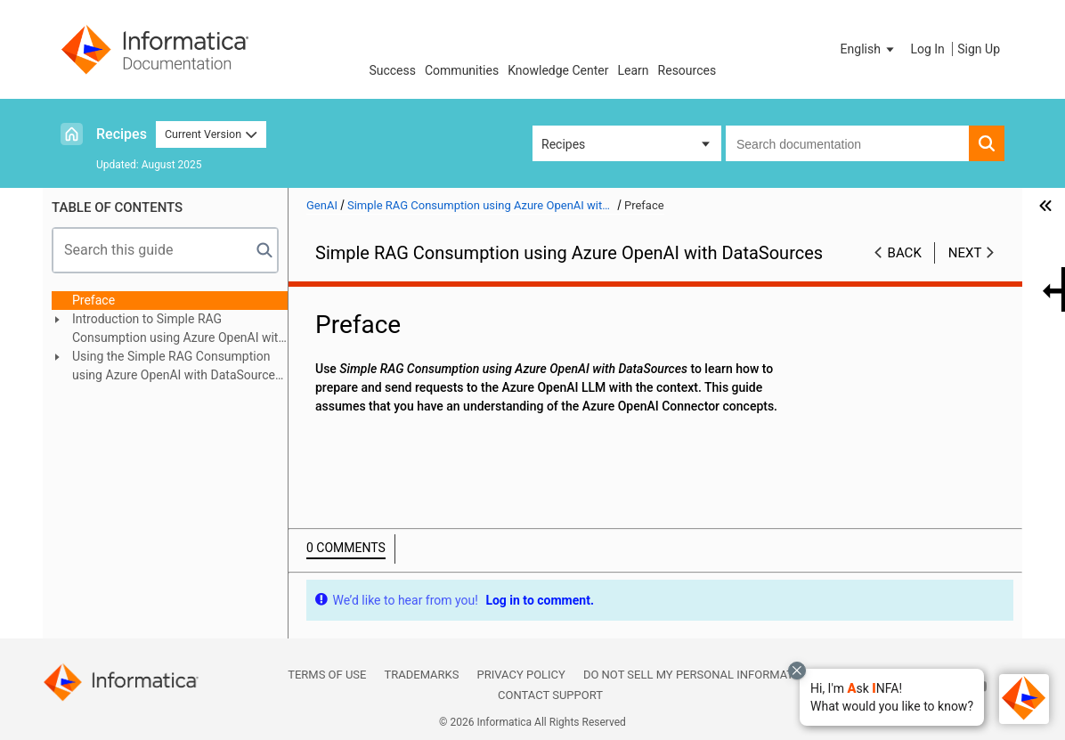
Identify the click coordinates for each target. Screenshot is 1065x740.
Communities (462, 70)
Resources (687, 70)
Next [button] (965, 253)
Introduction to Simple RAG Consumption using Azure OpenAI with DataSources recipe (178, 329)
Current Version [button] (211, 134)
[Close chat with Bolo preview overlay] (797, 670)
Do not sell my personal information (698, 674)
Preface (93, 300)
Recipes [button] (563, 144)
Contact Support (550, 695)
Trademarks (421, 674)
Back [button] (905, 253)
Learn (633, 70)
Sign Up (978, 49)
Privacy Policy (520, 674)
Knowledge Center (558, 70)
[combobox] (847, 143)
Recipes (121, 134)
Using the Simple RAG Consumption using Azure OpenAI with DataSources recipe (176, 367)
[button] (892, 697)
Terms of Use (327, 674)
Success (392, 70)
